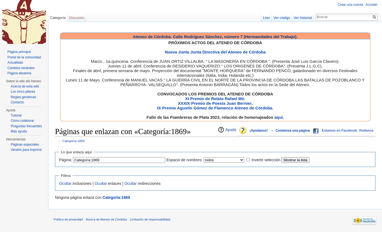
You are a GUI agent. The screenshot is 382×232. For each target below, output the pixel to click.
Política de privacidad (68, 219)
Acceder (372, 5)
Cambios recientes (20, 68)
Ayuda (230, 130)
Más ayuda (19, 131)
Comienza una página (293, 130)
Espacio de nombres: (184, 160)
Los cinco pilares (23, 92)
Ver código (282, 18)
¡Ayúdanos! (259, 130)
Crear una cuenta (350, 5)
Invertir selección (265, 160)
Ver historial (303, 18)
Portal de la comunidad (24, 57)
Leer (266, 18)
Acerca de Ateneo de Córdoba (106, 219)
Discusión (76, 18)
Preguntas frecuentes (26, 126)
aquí (278, 117)
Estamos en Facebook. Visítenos (348, 130)
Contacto (17, 102)
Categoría (57, 18)
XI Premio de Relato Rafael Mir (214, 98)
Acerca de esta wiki (25, 86)
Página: (65, 160)
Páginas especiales (25, 144)
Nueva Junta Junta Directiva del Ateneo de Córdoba (215, 52)
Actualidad (15, 62)
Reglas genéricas (23, 97)
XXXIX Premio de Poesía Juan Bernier (214, 103)
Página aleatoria (19, 73)
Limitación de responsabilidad (150, 219)
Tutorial (16, 115)
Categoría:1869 (73, 141)
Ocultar (65, 183)
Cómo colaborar (22, 121)
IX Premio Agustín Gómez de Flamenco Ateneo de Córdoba (214, 108)
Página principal (19, 52)
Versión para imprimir (26, 150)
